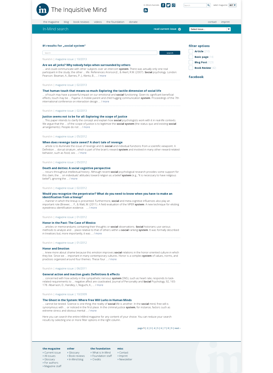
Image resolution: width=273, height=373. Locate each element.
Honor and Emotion (55, 248)
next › (177, 328)
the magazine (51, 22)
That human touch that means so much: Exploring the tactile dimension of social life (101, 91)
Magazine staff (52, 366)
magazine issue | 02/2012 (71, 188)
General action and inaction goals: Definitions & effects (81, 274)
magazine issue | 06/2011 (71, 268)
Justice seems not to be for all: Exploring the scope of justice (84, 116)
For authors (51, 362)
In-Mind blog (76, 359)
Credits (96, 359)
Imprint (123, 356)
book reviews (81, 22)
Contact (123, 352)
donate (133, 22)
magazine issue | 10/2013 (71, 59)
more (103, 75)
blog (66, 22)
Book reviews (77, 356)
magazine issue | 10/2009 (71, 294)
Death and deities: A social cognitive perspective (76, 168)
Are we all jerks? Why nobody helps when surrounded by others (86, 65)
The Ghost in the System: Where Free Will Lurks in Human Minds (87, 300)
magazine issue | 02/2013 (71, 85)
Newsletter (125, 359)
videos (98, 22)
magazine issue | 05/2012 (71, 136)
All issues (50, 356)
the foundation (115, 22)
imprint (225, 22)
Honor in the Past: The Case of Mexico (69, 223)
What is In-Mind (101, 352)
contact (212, 22)
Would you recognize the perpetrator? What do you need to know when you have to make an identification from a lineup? (107, 195)
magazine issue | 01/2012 (71, 217)
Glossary (49, 359)
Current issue (52, 352)
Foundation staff (102, 356)
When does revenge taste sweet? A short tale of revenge (82, 142)
